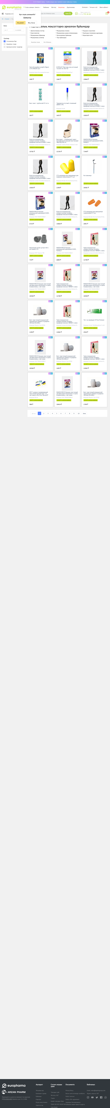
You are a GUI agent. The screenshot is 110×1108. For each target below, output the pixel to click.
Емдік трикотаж (35, 33)
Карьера (38, 1099)
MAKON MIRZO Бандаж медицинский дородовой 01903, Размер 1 (93, 140)
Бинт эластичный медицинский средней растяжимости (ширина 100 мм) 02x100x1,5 (66, 357)
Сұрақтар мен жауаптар (58, 1104)
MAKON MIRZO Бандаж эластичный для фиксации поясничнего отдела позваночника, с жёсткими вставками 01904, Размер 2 (94, 286)
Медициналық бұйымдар (38, 35)
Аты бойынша (47, 42)
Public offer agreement (72, 1099)
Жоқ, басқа (31, 23)
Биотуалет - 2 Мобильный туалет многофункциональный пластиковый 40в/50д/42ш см (67, 140)
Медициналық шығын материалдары (67, 33)
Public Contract (70, 1096)
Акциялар (61, 7)
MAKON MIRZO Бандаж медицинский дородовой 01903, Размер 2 (39, 213)
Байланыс (46, 7)
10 (78, 413)
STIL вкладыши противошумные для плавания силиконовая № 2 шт (67, 176)
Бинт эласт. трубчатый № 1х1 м (39, 103)
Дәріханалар (71, 7)
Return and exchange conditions (75, 1093)
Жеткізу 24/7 (55, 1095)
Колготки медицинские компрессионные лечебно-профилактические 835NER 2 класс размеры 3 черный (40, 141)
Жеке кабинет (104, 7)
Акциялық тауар (35, 42)
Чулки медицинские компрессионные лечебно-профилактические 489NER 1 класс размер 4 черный (67, 322)
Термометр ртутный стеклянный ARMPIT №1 (66, 104)
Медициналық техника (63, 31)
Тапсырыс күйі (93, 7)
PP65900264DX (7, 1099)
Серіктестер (39, 1105)
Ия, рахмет (20, 23)
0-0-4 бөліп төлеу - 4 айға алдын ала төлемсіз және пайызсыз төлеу (55, 2)
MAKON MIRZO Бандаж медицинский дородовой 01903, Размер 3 (66, 249)
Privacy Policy (69, 1090)
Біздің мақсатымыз (41, 1102)
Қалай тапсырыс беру (57, 1101)
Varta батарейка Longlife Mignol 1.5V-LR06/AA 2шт (39, 67)
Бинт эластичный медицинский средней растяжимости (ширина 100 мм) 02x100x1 (39, 321)
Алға (84, 413)
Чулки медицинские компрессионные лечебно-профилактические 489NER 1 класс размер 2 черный (94, 250)
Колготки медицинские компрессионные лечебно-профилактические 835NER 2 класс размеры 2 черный (94, 105)
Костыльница (87, 175)
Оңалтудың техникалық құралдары (93, 33)
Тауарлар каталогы (9, 14)
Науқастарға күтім (88, 35)
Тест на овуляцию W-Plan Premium (94, 320)
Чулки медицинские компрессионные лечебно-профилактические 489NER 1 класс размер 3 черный (67, 286)
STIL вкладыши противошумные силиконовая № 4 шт (93, 212)
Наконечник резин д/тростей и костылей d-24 (38, 248)
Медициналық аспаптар (37, 37)
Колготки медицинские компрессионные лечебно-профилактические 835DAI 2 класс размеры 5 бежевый (94, 69)
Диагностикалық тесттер (37, 31)
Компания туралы (41, 1093)
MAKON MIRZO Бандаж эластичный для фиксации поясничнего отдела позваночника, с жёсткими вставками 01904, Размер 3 (40, 358)
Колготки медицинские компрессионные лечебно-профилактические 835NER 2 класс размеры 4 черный (40, 178)
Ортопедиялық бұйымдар (64, 35)
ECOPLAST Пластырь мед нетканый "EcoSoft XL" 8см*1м (67, 67)
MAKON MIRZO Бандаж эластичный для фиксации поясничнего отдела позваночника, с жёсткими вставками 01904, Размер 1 (40, 286)
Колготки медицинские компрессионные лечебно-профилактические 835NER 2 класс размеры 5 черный (67, 214)
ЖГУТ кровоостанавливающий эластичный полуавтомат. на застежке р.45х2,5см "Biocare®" (38, 393)
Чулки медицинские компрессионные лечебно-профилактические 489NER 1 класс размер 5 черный (94, 358)
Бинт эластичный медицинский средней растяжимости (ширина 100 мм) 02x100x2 (93, 393)
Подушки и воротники (89, 31)
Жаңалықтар (40, 1090)
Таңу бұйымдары (61, 37)
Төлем (53, 1098)
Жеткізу (53, 7)
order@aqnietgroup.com (98, 1090)
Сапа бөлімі (54, 1107)
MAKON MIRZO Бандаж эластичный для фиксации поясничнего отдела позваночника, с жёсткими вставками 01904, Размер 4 (67, 394)
